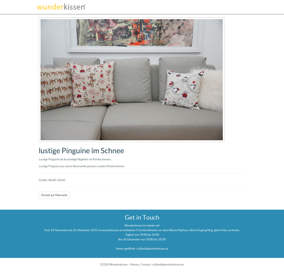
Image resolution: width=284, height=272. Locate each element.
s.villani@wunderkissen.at (152, 248)
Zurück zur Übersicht (54, 195)
